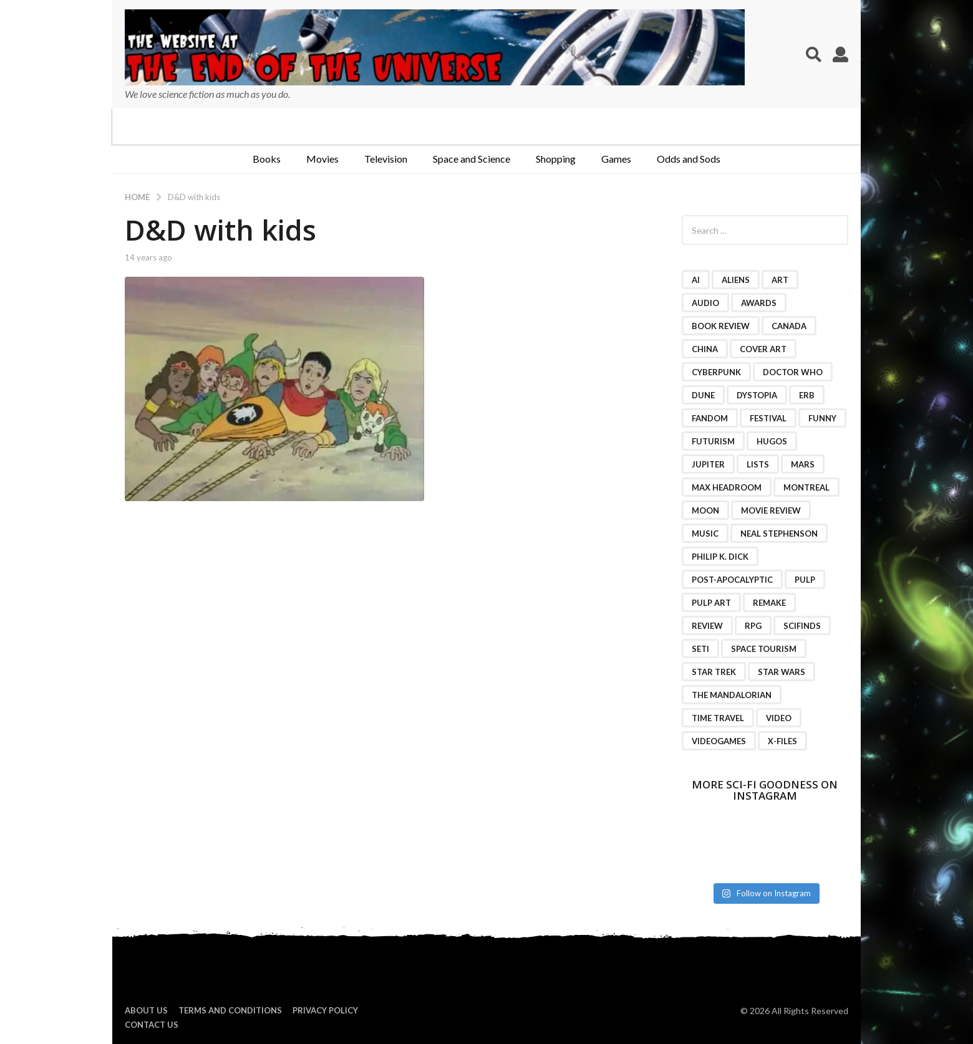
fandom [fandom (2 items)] (710, 418)
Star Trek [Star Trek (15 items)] (714, 672)
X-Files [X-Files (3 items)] (782, 741)
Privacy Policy (325, 1010)
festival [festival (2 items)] (768, 418)
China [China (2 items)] (705, 349)
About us (146, 1010)
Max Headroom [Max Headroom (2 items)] (727, 487)
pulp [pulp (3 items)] (805, 580)
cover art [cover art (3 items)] (763, 349)
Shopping (556, 159)
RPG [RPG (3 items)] (753, 626)
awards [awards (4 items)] (759, 303)
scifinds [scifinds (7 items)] (802, 626)
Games (616, 159)
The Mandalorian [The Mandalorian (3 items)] (732, 695)
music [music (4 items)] (705, 534)
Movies (322, 159)
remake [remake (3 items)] (769, 603)
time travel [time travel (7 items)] (718, 718)
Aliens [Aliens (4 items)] (736, 280)
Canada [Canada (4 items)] (789, 326)
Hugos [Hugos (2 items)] (772, 441)
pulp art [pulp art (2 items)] (711, 603)
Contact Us (151, 1025)
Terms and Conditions (230, 1010)
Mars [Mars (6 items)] (803, 464)
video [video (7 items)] (778, 718)
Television (385, 159)
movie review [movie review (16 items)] (771, 510)
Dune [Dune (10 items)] (703, 395)
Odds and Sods (688, 159)
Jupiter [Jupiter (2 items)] (708, 464)
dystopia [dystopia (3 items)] (757, 395)
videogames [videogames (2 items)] (719, 741)
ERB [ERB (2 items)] (807, 395)
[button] (813, 54)
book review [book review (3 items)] (721, 326)
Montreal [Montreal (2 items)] (806, 487)
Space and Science (471, 159)
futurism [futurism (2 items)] (713, 441)
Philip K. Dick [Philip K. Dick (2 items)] (720, 557)
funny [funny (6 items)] (822, 418)
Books (267, 159)
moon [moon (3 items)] (705, 510)
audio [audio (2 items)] (705, 303)
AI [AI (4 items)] (696, 280)
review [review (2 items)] (707, 626)
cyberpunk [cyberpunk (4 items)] (716, 372)
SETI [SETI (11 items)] (700, 649)
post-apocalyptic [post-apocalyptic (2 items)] (732, 580)
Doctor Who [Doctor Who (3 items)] (793, 372)
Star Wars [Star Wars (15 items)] (781, 672)
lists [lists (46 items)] (758, 464)
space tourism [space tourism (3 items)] (763, 649)
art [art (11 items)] (780, 280)
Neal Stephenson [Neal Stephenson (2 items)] (779, 534)
